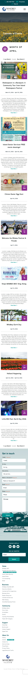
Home (4, 566)
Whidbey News (6, 608)
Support (5, 622)
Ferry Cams (5, 610)
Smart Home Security (7, 574)
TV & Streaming (6, 578)
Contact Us (5, 642)
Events (4, 614)
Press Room (5, 646)
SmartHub (4, 625)
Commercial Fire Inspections (9, 591)
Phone (6, 491)
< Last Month (7, 59)
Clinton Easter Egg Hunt (14, 194)
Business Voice (6, 593)
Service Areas (5, 644)
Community (6, 606)
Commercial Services (7, 597)
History (4, 637)
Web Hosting (5, 599)
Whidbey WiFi (5, 568)
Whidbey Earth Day (14, 324)
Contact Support (6, 629)
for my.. (4, 464)
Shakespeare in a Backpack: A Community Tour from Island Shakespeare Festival (14, 85)
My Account (5, 627)
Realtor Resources (6, 595)
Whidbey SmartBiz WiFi (8, 587)
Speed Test (5, 631)
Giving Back (5, 612)
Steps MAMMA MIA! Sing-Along (14, 284)
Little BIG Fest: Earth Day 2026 (14, 419)
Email (5, 484)
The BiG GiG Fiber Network (9, 571)
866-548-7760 (10, 2)
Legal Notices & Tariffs (8, 650)
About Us (5, 635)
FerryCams (22, 2)
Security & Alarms (6, 589)
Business (5, 584)
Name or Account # (9, 478)
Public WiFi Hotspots (7, 618)
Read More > (14, 112)
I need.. (6, 457)
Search (16, 4)
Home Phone (5, 576)
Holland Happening (14, 373)
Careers (8, 639)
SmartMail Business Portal (8, 602)
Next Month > (21, 59)
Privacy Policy (5, 648)
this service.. (5, 471)
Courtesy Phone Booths (8, 616)
